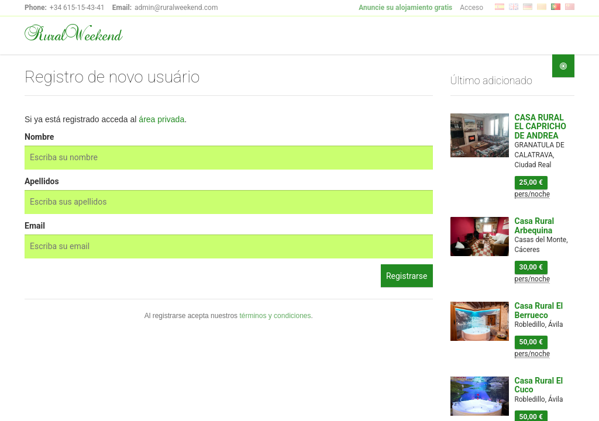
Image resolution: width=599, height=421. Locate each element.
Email (35, 225)
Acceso (471, 8)
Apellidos (42, 181)
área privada (161, 119)
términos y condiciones (275, 316)
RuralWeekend (73, 34)
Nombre (39, 137)
